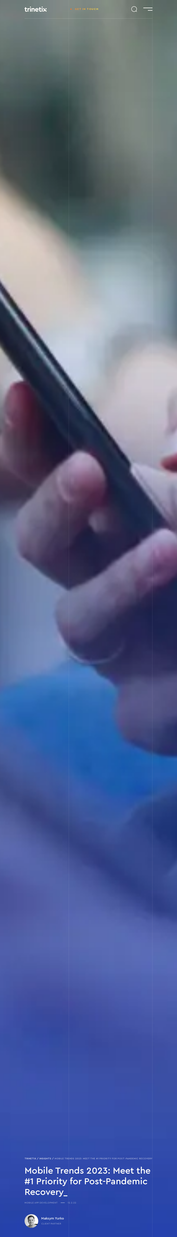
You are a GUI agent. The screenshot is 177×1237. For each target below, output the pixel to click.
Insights (45, 1158)
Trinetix (30, 1158)
